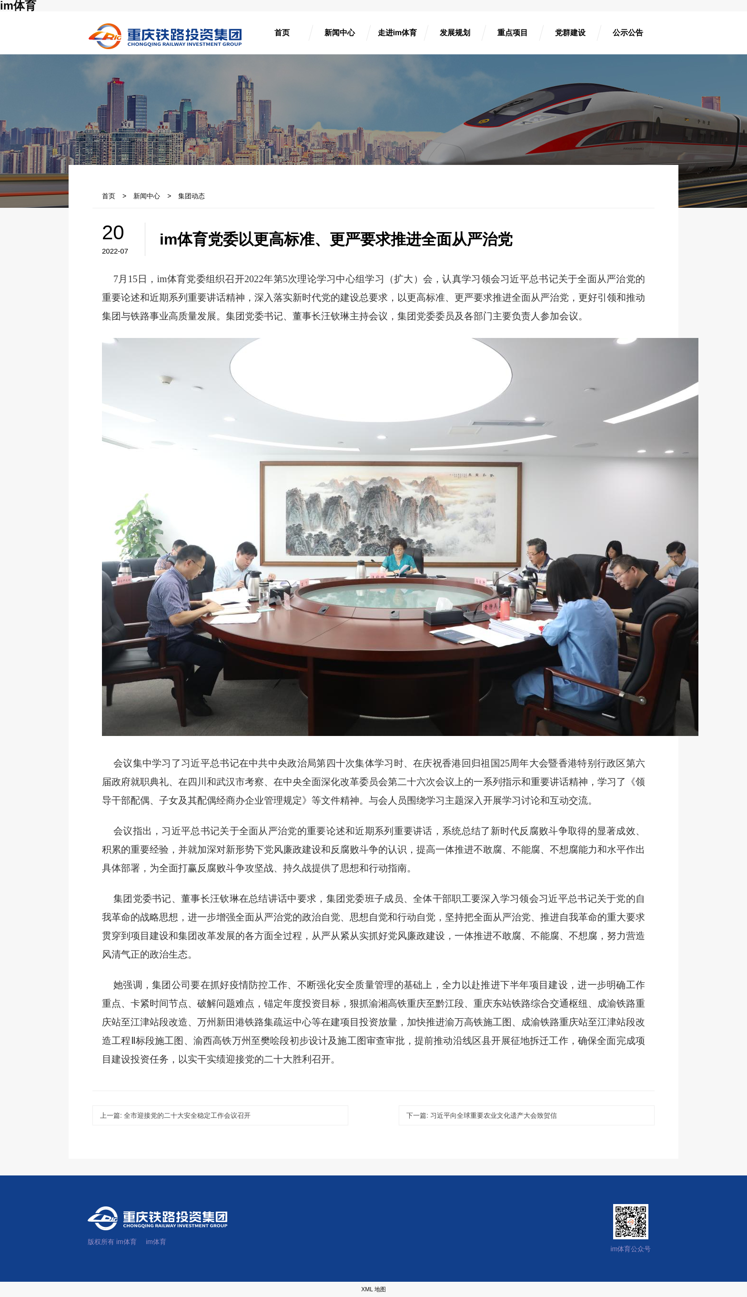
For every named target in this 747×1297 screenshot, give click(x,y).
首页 (108, 196)
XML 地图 (373, 1289)
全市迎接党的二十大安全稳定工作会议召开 (175, 1115)
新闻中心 (146, 196)
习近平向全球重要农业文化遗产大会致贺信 (481, 1115)
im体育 (156, 1242)
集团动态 (191, 196)
